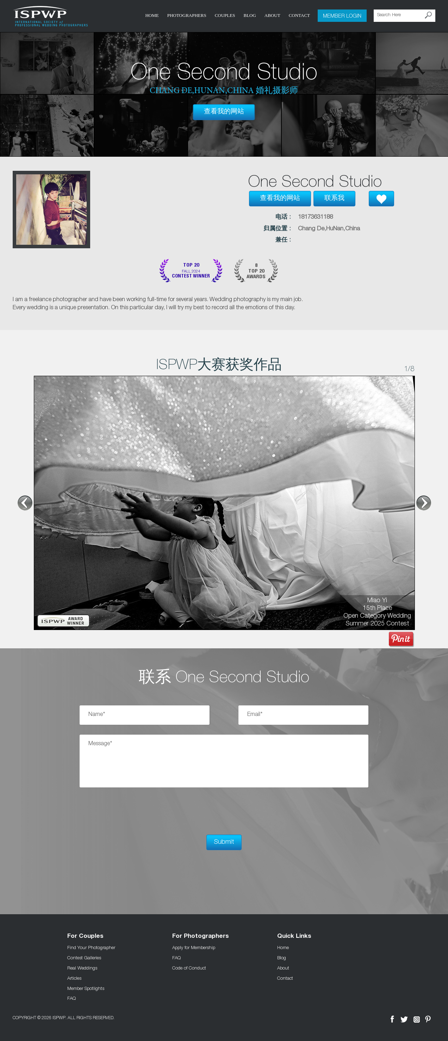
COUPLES (225, 15)
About (272, 15)
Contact (299, 15)
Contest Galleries (84, 957)
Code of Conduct (189, 968)
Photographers (186, 15)
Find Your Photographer (91, 947)
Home (151, 15)
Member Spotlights (85, 988)
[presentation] (133, 811)
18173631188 (315, 217)
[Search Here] (404, 16)
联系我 (334, 198)
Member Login (342, 15)
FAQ (71, 998)
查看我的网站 (224, 112)
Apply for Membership (193, 947)
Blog (249, 15)
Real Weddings (82, 968)
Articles (74, 978)
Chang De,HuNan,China (329, 229)
